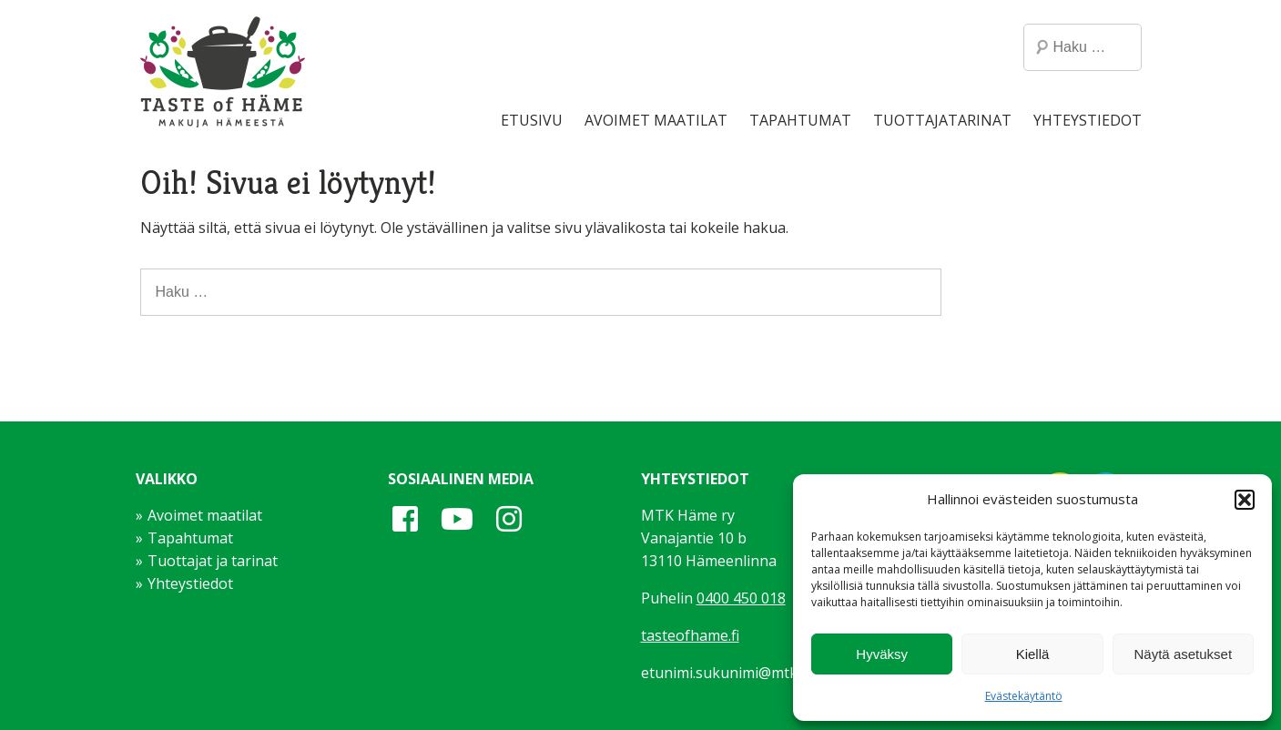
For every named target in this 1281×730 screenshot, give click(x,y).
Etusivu (532, 120)
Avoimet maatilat (656, 120)
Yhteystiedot (1087, 120)
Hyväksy (882, 654)
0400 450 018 (741, 598)
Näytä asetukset (1183, 654)
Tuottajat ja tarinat (212, 561)
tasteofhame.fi (690, 635)
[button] (1244, 500)
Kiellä (1033, 654)
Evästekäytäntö (1023, 696)
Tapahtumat (800, 120)
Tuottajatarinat (942, 120)
